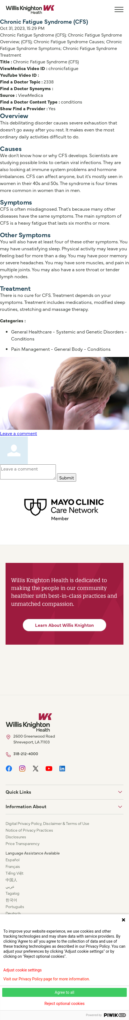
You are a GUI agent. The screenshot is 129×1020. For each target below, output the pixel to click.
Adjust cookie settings (22, 970)
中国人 (11, 879)
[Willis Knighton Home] (30, 9)
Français (13, 866)
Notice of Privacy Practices (29, 830)
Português (15, 906)
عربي (10, 886)
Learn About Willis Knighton (64, 625)
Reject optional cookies (64, 1003)
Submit (66, 477)
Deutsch (13, 913)
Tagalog (12, 893)
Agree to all (64, 992)
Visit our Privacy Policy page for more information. (46, 979)
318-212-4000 (25, 753)
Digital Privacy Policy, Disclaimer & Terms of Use (47, 823)
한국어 (11, 900)
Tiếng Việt (14, 873)
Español (12, 859)
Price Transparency (22, 843)
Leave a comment (18, 433)
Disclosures (16, 836)
